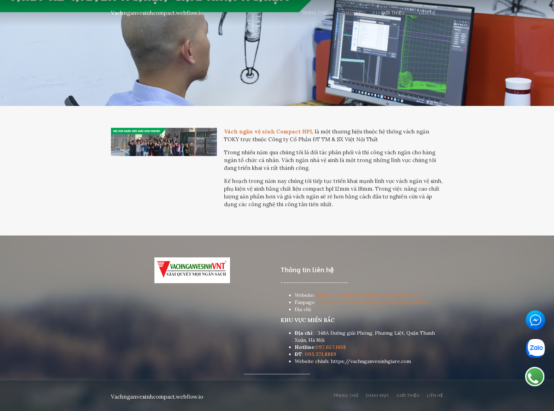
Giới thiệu (393, 13)
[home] (157, 12)
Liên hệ (427, 13)
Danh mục (354, 13)
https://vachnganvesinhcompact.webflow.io (367, 295)
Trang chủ (315, 13)
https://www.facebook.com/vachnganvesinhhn (372, 302)
